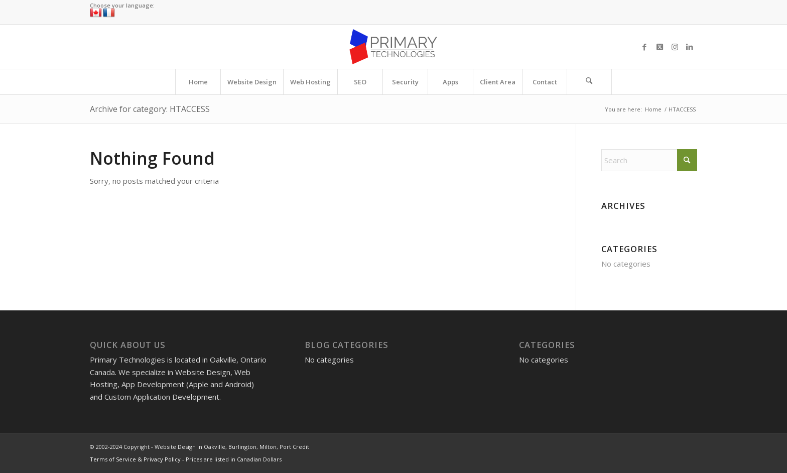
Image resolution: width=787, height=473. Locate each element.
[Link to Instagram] (674, 46)
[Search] (589, 81)
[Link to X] (659, 46)
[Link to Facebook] (644, 46)
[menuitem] (197, 81)
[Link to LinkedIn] (689, 46)
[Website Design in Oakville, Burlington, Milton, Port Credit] (393, 47)
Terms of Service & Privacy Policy (135, 459)
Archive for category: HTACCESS (150, 108)
